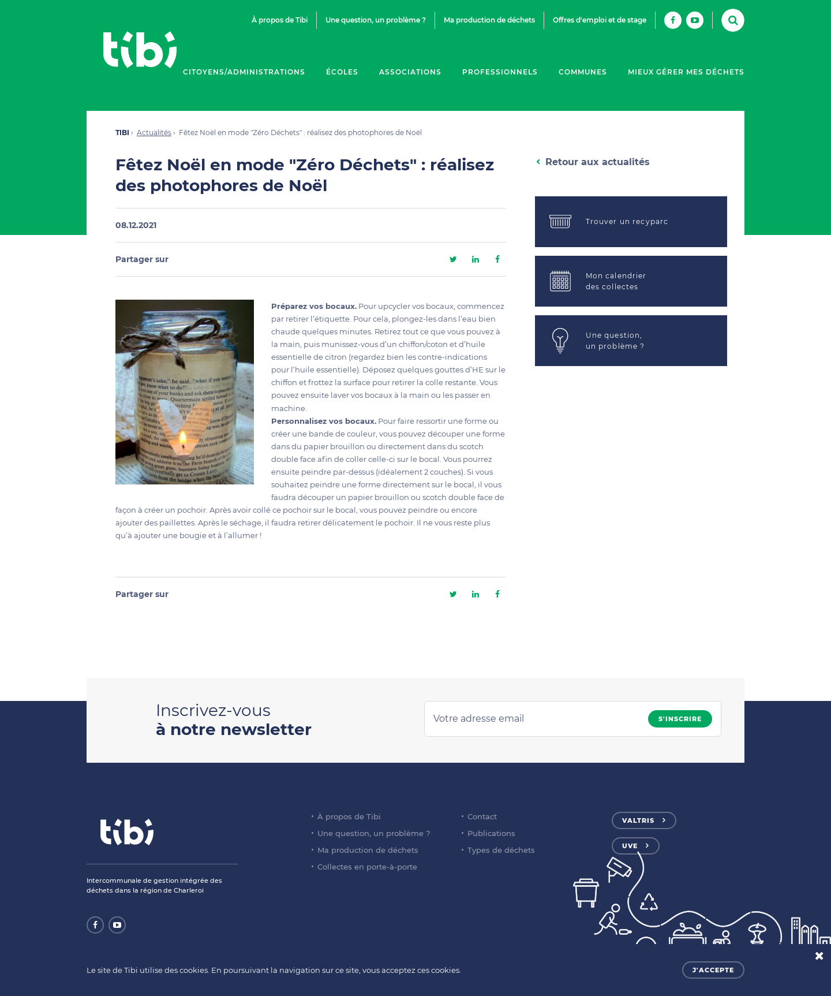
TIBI (122, 132)
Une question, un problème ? (375, 20)
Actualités (154, 132)
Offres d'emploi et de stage (599, 20)
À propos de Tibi (280, 20)
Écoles (342, 72)
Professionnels (500, 72)
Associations (410, 72)
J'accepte (713, 970)
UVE (630, 846)
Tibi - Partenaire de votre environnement (140, 49)
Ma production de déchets (489, 20)
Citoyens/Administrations (244, 72)
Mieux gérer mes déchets (686, 72)
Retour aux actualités (597, 161)
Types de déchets (501, 850)
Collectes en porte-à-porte (367, 866)
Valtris (638, 820)
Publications (491, 833)
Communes (583, 72)
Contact (482, 816)
